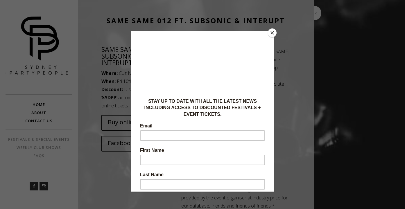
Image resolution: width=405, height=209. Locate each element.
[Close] (272, 32)
